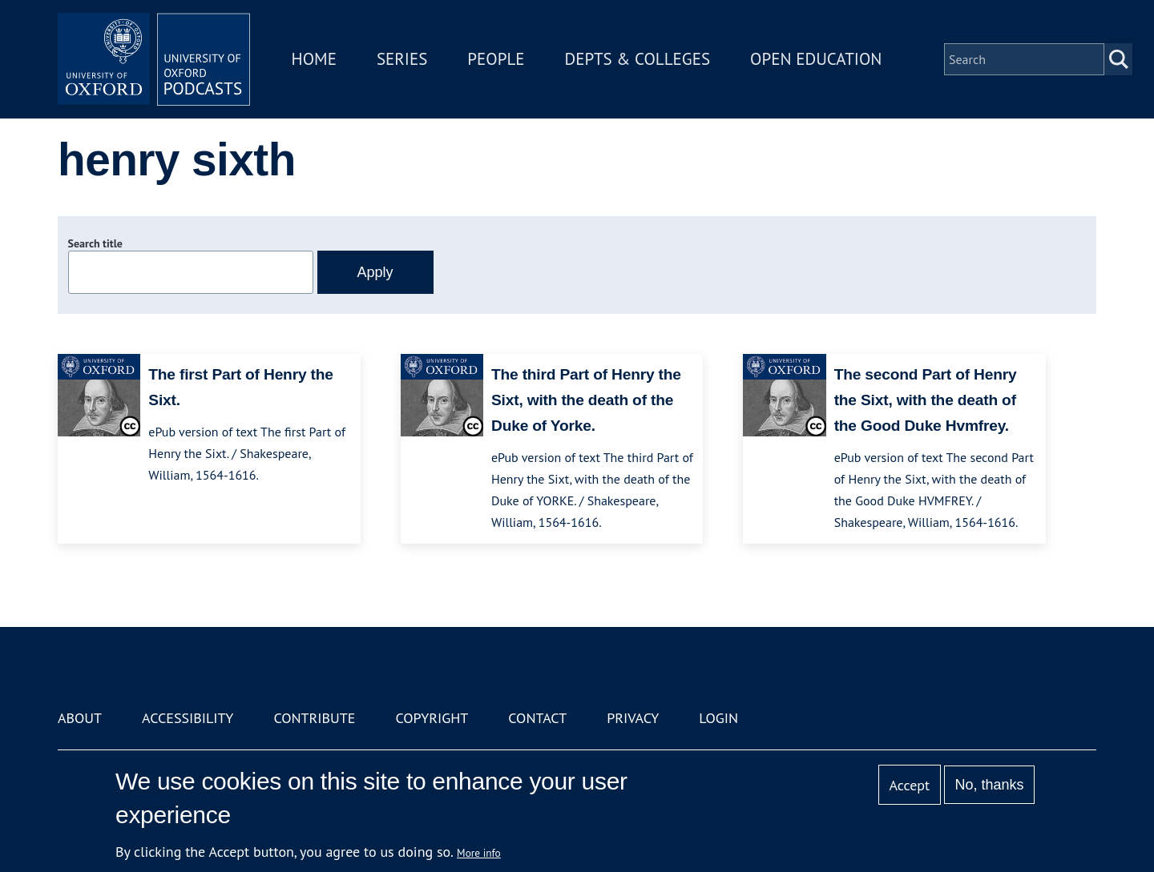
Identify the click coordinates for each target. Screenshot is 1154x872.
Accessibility (187, 718)
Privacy (633, 718)
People (495, 59)
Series (402, 59)
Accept (909, 785)
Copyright (431, 718)
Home (314, 59)
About (80, 718)
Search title (95, 243)
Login (718, 718)
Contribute (314, 718)
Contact (537, 718)
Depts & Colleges (638, 59)
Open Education (816, 59)
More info (479, 853)
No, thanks (988, 785)
